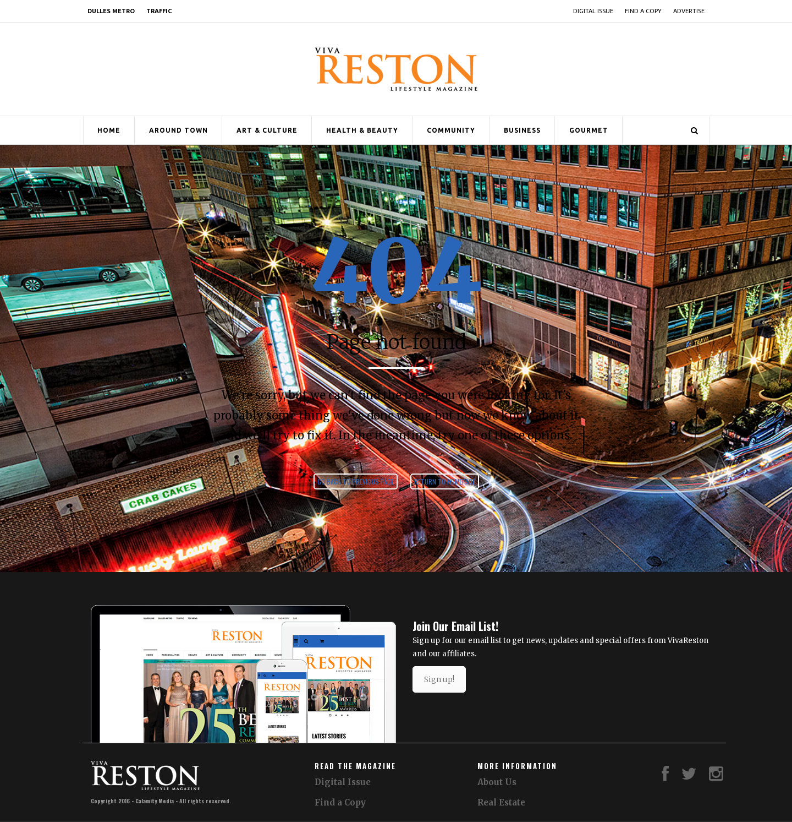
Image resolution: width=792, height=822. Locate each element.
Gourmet (588, 130)
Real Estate (501, 802)
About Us (496, 782)
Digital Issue (593, 11)
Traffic (159, 11)
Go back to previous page (355, 481)
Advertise (689, 11)
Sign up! (439, 679)
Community (451, 130)
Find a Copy (643, 11)
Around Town (178, 130)
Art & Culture (267, 130)
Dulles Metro (111, 11)
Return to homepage (444, 481)
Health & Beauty (362, 130)
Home (108, 130)
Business (522, 130)
